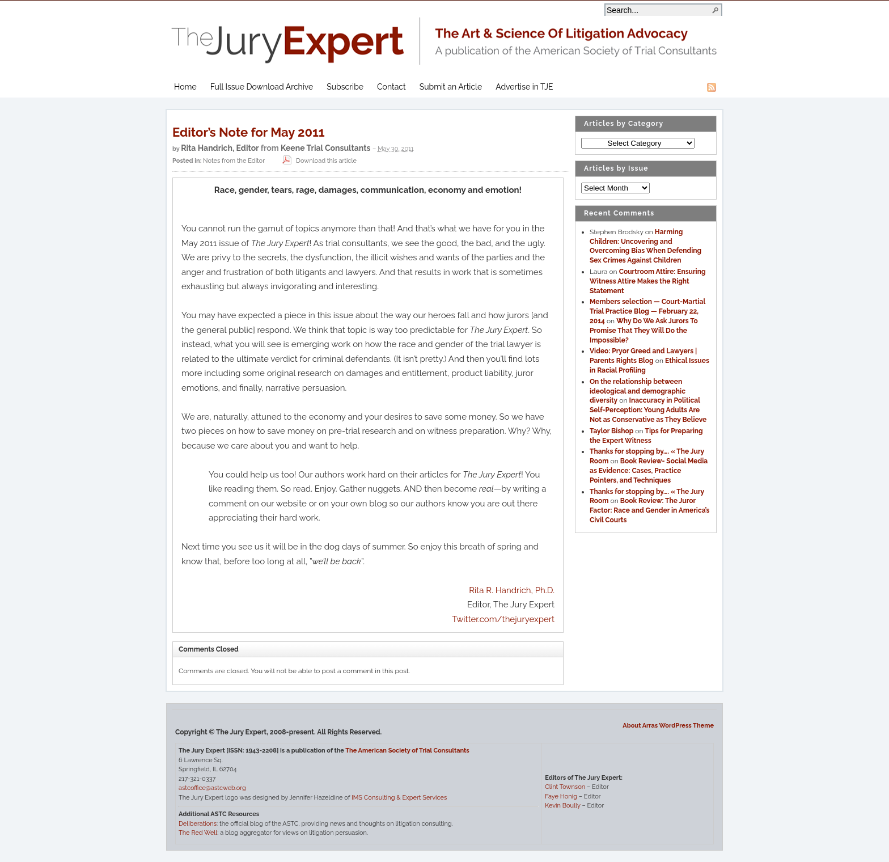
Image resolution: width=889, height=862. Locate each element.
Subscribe (345, 86)
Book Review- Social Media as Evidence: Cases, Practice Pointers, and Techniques (649, 470)
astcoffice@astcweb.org (212, 788)
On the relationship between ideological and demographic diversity (637, 391)
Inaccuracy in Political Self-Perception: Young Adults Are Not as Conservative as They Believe (648, 410)
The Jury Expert (444, 34)
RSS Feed (711, 87)
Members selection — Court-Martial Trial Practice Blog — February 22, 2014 (647, 311)
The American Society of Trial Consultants (407, 750)
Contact (391, 86)
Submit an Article (451, 86)
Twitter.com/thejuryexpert (503, 619)
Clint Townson (565, 787)
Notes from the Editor (234, 160)
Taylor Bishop (611, 431)
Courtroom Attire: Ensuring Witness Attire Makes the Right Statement (648, 281)
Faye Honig (561, 796)
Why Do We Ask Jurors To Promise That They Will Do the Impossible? (644, 330)
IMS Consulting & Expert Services (399, 797)
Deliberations (198, 823)
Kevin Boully (562, 805)
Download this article (318, 160)
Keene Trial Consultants (325, 148)
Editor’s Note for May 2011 (248, 132)
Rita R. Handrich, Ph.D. (511, 590)
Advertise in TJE (524, 86)
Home (185, 86)
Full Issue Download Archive (262, 86)
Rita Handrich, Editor (220, 148)
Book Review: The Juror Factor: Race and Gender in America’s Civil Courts (650, 510)
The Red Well (198, 832)
